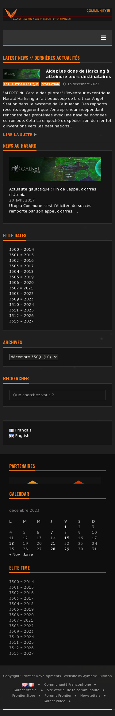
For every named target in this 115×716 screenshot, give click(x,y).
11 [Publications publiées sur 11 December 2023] (11, 538)
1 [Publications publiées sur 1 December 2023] (65, 526)
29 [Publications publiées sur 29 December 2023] (66, 549)
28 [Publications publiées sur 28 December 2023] (53, 549)
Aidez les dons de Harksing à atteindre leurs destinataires (78, 73)
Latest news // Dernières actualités (41, 58)
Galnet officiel (25, 690)
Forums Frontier (57, 695)
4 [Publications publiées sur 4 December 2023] (10, 532)
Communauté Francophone (67, 684)
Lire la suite (18, 135)
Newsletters (90, 695)
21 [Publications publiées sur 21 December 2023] (53, 543)
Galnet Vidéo (55, 701)
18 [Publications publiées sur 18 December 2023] (11, 543)
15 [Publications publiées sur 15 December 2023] (66, 538)
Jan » (28, 554)
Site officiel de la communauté (73, 690)
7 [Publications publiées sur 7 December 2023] (52, 532)
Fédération (50, 84)
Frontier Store (23, 695)
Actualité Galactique (21, 84)
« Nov (14, 554)
